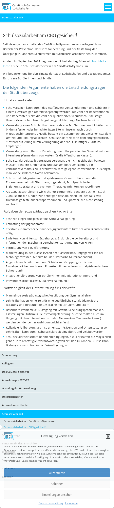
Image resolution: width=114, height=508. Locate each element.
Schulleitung (9, 355)
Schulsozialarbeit (12, 17)
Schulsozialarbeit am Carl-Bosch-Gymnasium (30, 421)
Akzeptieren (57, 473)
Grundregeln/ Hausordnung (19, 388)
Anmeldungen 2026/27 (15, 380)
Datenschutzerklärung (51, 503)
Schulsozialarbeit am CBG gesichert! (25, 427)
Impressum (71, 503)
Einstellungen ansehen (57, 495)
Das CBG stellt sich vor (15, 372)
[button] (108, 436)
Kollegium (8, 363)
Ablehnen (57, 484)
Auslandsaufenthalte (15, 405)
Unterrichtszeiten (12, 396)
